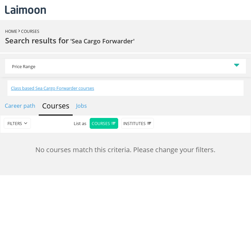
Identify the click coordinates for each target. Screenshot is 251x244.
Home (11, 31)
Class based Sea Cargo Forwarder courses (52, 88)
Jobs (81, 105)
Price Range (23, 66)
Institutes (137, 123)
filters (14, 123)
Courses (30, 31)
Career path (20, 105)
